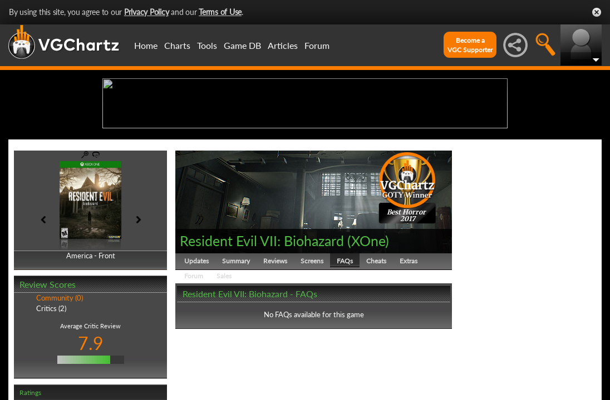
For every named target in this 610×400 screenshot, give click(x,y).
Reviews (275, 347)
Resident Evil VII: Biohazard (262, 326)
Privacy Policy (146, 12)
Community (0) (59, 384)
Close (596, 12)
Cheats (376, 347)
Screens (312, 347)
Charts (177, 45)
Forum (316, 45)
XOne (368, 326)
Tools (207, 45)
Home (146, 45)
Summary (236, 347)
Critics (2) (51, 394)
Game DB (242, 45)
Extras (408, 347)
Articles (283, 45)
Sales (224, 362)
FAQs (345, 347)
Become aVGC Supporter (470, 45)
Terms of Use (220, 12)
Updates (196, 347)
